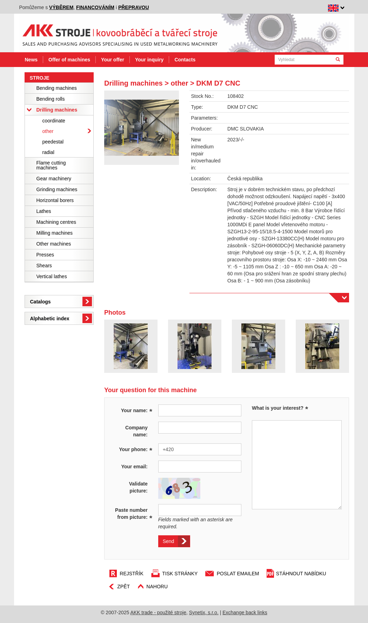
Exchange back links (244, 612)
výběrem (61, 7)
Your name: (136, 410)
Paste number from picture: (133, 514)
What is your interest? (277, 407)
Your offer (112, 59)
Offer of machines (69, 59)
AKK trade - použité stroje (158, 612)
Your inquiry (149, 59)
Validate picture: (138, 487)
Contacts (184, 59)
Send (168, 541)
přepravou (133, 7)
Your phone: (135, 449)
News (31, 59)
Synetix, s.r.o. (204, 612)
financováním (95, 7)
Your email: (134, 466)
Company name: (136, 431)
